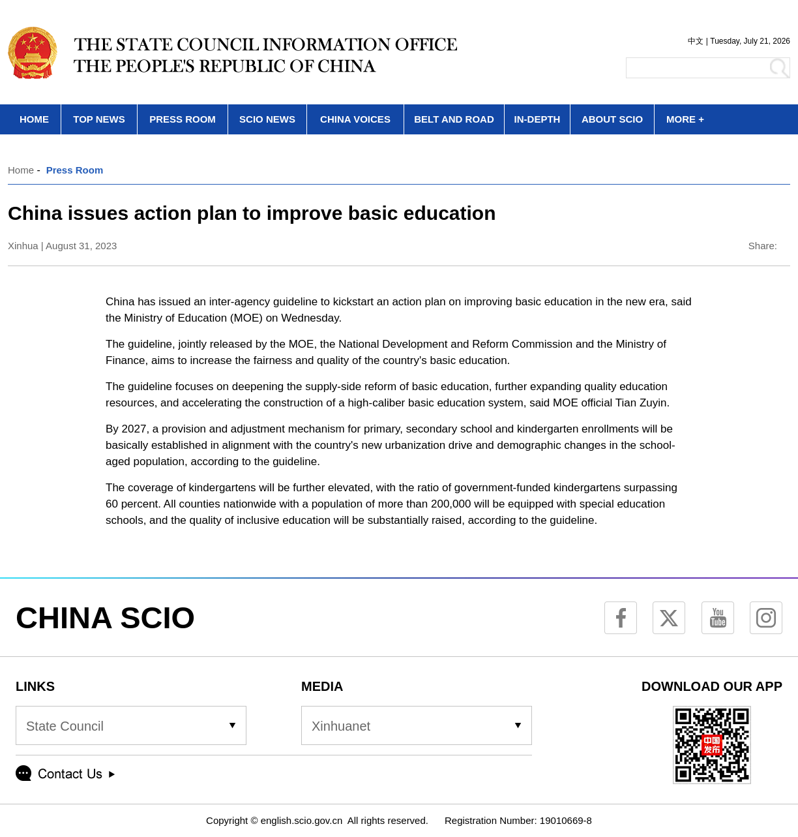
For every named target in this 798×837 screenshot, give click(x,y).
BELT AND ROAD (454, 119)
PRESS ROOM (182, 119)
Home (21, 169)
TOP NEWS (99, 119)
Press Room (75, 169)
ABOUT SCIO (612, 119)
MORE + (685, 119)
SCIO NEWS (267, 119)
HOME (34, 119)
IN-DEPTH (537, 119)
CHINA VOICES (355, 119)
